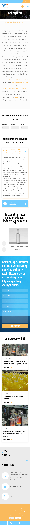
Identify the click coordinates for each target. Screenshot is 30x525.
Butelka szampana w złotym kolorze (14, 88)
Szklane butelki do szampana (13, 23)
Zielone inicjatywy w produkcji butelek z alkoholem (14, 397)
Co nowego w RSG (15, 338)
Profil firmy (5, 460)
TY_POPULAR (6, 455)
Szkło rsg (17, 97)
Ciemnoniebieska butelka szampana (14, 80)
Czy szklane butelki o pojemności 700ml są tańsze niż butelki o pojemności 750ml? (15, 362)
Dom (5, 21)
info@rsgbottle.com (11, 486)
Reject (11, 518)
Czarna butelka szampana (19, 82)
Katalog (11, 21)
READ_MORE (7, 367)
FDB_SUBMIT (15, 326)
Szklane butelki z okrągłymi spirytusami (18, 247)
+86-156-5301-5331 (11, 496)
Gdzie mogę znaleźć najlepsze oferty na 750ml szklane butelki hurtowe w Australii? (14, 434)
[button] (4, 243)
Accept (18, 518)
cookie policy (11, 515)
